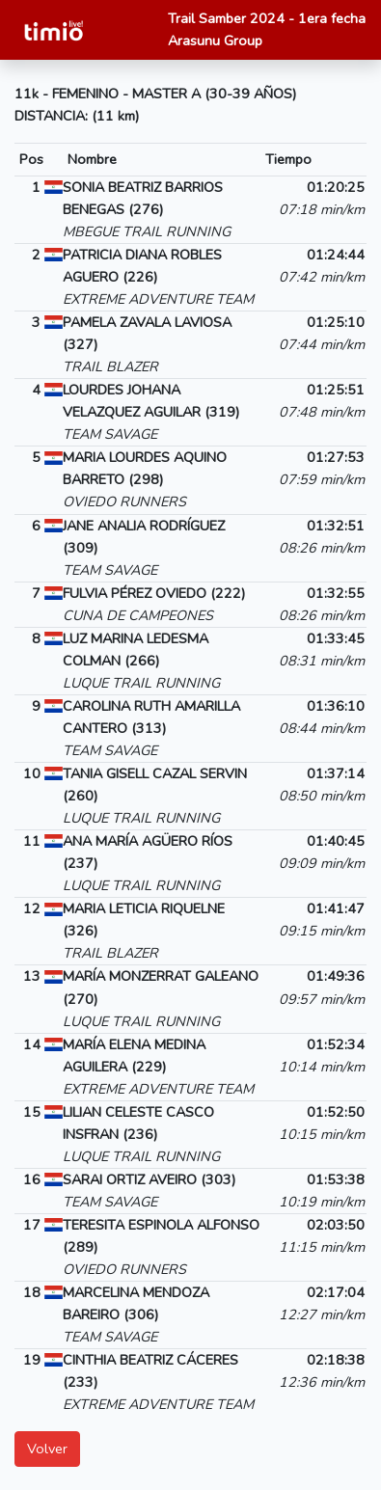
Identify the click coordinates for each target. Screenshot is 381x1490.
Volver (47, 1448)
